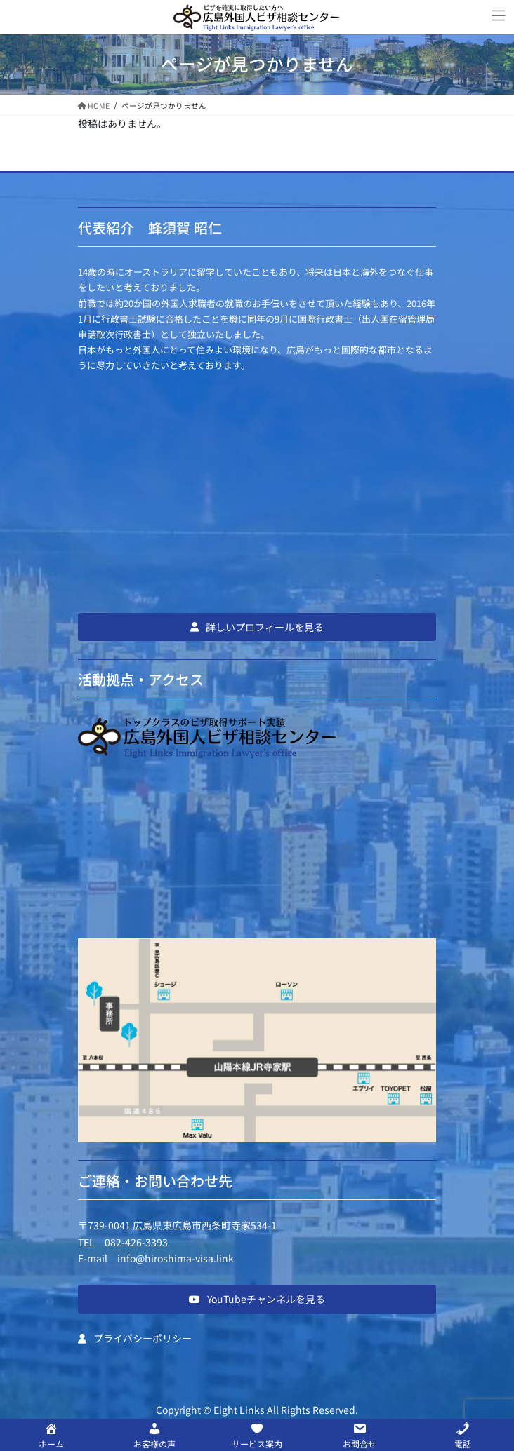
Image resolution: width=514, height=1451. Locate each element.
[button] (257, 627)
